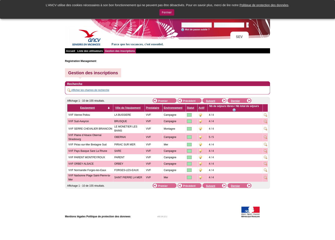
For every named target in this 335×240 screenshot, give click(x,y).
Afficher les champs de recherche (88, 90)
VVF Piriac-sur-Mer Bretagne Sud (87, 144)
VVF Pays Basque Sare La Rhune (87, 150)
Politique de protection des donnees (108, 216)
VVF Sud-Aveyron (78, 121)
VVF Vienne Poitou (79, 114)
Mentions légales (75, 216)
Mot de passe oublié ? (197, 29)
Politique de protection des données (263, 5)
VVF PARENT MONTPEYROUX (86, 157)
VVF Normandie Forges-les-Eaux (87, 170)
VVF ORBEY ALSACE (81, 163)
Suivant (210, 101)
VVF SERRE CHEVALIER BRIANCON (90, 128)
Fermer (167, 12)
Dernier (235, 101)
